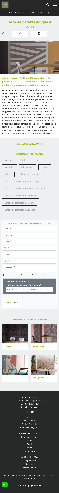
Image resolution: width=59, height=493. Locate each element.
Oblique (47, 13)
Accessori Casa (20, 13)
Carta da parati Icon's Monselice (21, 195)
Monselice (10, 167)
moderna (9, 160)
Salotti (29, 440)
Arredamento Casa (29, 433)
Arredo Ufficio (29, 468)
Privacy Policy (41, 275)
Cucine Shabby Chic (29, 428)
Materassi (29, 464)
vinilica (24, 160)
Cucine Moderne (29, 421)
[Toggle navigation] (55, 5)
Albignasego (27, 167)
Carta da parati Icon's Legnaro (20, 210)
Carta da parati (35, 13)
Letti (29, 448)
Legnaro (45, 167)
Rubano (8, 174)
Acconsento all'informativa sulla (26, 275)
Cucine (29, 417)
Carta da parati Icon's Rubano (20, 203)
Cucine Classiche (29, 424)
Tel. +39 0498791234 (29, 404)
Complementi (29, 461)
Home (10, 13)
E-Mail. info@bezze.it (29, 407)
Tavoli (29, 444)
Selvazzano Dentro (28, 174)
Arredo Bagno (29, 451)
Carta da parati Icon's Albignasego (22, 181)
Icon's (37, 160)
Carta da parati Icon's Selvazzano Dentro (25, 188)
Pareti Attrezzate (29, 437)
